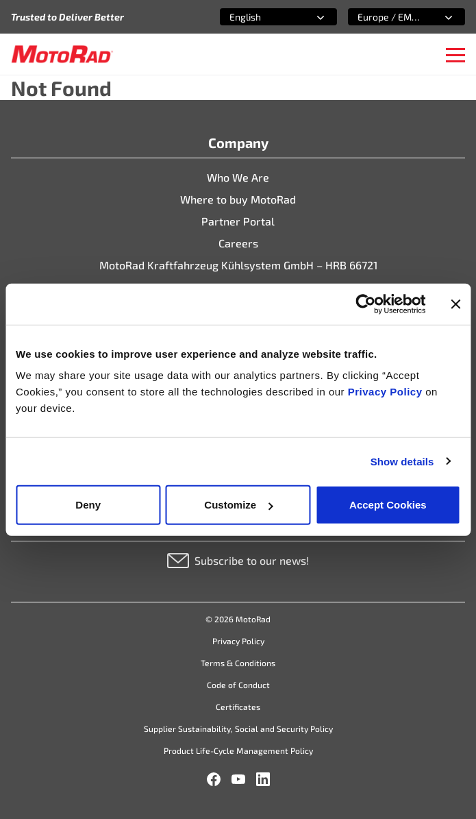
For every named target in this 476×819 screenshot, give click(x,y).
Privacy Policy (386, 392)
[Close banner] (455, 303)
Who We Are (238, 177)
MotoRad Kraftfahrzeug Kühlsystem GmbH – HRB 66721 (238, 264)
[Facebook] (214, 779)
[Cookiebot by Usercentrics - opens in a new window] (365, 303)
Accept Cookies (388, 505)
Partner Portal (238, 221)
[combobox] (262, 16)
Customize (238, 505)
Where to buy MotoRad (238, 199)
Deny (88, 505)
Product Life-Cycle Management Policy (238, 750)
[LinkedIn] (263, 779)
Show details (402, 461)
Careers (238, 242)
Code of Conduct (238, 684)
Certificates (238, 706)
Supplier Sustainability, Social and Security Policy (238, 728)
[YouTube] (238, 779)
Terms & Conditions (238, 663)
